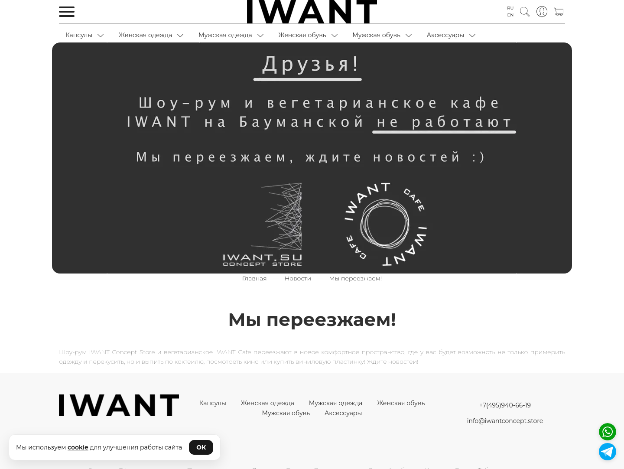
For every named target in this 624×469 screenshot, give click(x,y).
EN (510, 15)
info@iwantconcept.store (505, 421)
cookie (78, 447)
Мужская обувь (376, 35)
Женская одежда (145, 35)
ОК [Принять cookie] (201, 447)
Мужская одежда (225, 35)
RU (510, 8)
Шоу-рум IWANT (84, 352)
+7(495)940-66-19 (505, 405)
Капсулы (78, 35)
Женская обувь (302, 35)
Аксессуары (446, 35)
